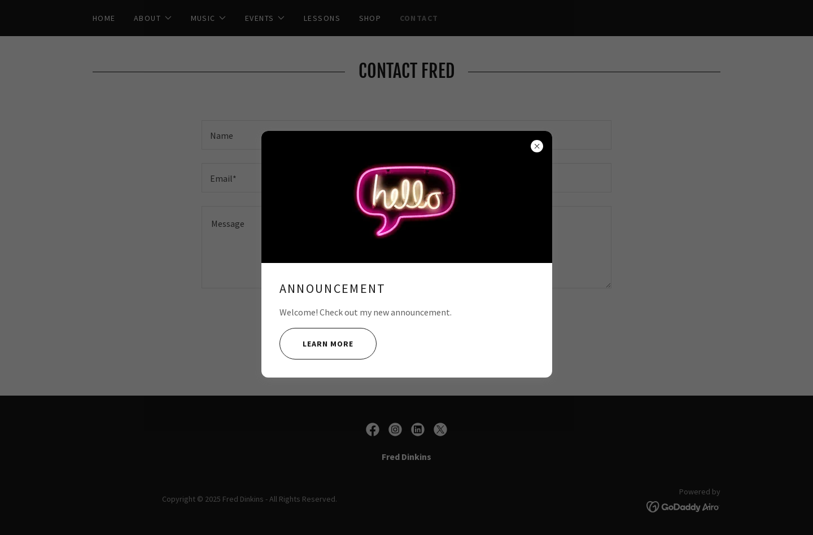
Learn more (316, 343)
